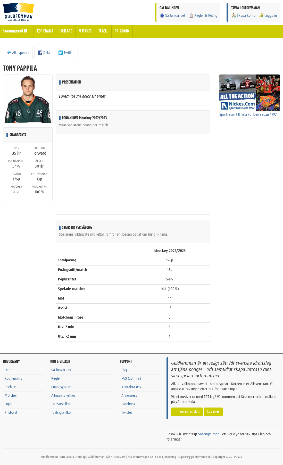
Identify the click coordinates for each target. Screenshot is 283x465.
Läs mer (213, 411)
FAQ (124, 370)
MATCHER (85, 31)
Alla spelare (17, 52)
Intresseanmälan (186, 411)
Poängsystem (61, 387)
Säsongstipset (208, 434)
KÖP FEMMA (45, 31)
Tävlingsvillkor (61, 412)
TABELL (103, 31)
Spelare (10, 387)
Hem (8, 370)
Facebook (128, 404)
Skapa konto (243, 15)
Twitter (126, 412)
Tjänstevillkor (61, 404)
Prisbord (11, 412)
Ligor (8, 404)
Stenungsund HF (15, 31)
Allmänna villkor (63, 395)
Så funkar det (172, 15)
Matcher (11, 395)
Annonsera (129, 395)
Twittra (66, 52)
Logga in (268, 15)
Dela (44, 52)
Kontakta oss (131, 387)
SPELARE (66, 31)
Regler (56, 378)
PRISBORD (122, 31)
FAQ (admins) (131, 378)
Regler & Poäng (203, 15)
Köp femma (13, 378)
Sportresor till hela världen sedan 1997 (248, 115)
